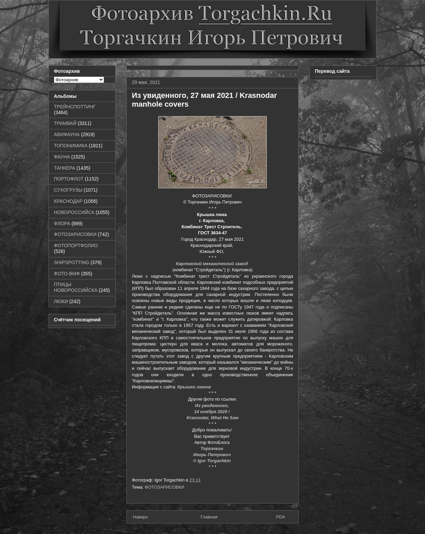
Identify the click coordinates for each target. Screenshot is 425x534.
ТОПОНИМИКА (70, 145)
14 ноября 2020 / (212, 411)
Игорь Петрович (212, 454)
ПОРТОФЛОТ (68, 178)
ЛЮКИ (61, 301)
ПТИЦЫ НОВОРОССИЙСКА (76, 287)
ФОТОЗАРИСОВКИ (164, 487)
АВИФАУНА (67, 134)
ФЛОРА (62, 223)
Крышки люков (194, 386)
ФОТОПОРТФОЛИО (76, 245)
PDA (280, 516)
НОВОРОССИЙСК (74, 212)
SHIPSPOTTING (71, 262)
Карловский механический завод (212, 263)
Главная (209, 516)
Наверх (140, 516)
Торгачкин (212, 448)
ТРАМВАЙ (65, 123)
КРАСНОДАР (68, 201)
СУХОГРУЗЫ (68, 190)
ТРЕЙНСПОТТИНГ (75, 106)
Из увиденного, (212, 405)
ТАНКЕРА (64, 168)
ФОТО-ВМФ (67, 273)
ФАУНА (62, 156)
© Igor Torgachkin (212, 460)
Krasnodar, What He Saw (212, 417)
